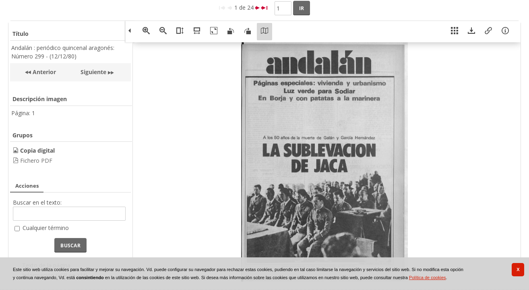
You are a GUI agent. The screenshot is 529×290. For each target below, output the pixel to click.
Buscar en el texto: (37, 202)
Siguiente (93, 72)
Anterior (43, 72)
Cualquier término (46, 228)
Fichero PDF (36, 160)
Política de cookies (427, 277)
